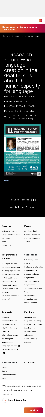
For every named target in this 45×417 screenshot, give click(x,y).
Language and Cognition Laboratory (32, 319)
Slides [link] (6, 180)
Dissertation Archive (10, 351)
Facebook (25, 199)
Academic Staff (30, 231)
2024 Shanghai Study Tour (33, 290)
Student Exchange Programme (31, 276)
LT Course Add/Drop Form (10, 297)
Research (16, 36)
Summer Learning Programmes (31, 283)
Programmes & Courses (9, 257)
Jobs (4, 242)
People (28, 226)
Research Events (31, 36)
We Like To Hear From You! (22, 207)
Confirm (33, 410)
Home (5, 36)
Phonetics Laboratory (33, 324)
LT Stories (29, 362)
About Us (6, 226)
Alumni (27, 242)
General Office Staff (32, 234)
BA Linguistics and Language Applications (11, 265)
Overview (6, 317)
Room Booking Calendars (30, 340)
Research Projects (9, 321)
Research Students (32, 238)
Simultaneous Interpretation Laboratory (30, 331)
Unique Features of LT (11, 234)
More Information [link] (17, 400)
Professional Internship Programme (33, 268)
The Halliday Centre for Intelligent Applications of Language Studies (11, 340)
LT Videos (6, 238)
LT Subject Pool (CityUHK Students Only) (9, 327)
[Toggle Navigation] (41, 20)
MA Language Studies (11, 271)
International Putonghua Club (30, 297)
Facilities (29, 312)
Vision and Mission (9, 231)
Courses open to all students (10, 290)
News (4, 367)
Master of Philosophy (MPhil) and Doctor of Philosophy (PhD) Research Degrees (10, 279)
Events (5, 371)
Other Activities (30, 303)
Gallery (4, 378)
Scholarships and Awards (31, 261)
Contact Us (6, 245)
